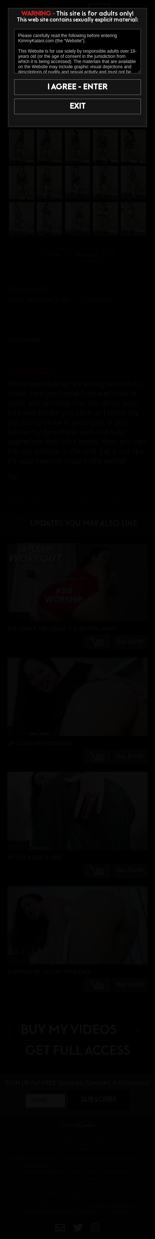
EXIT (77, 106)
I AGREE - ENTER (77, 87)
